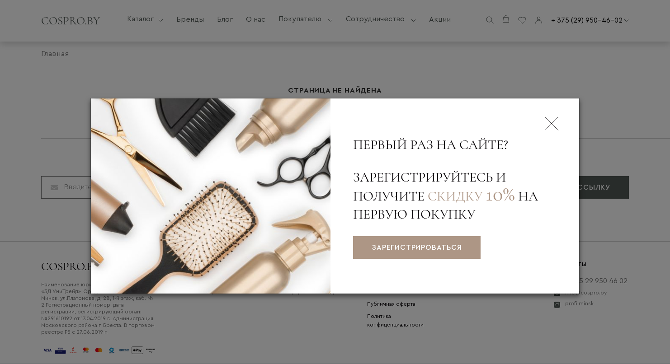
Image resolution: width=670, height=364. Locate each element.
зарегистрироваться (417, 247)
